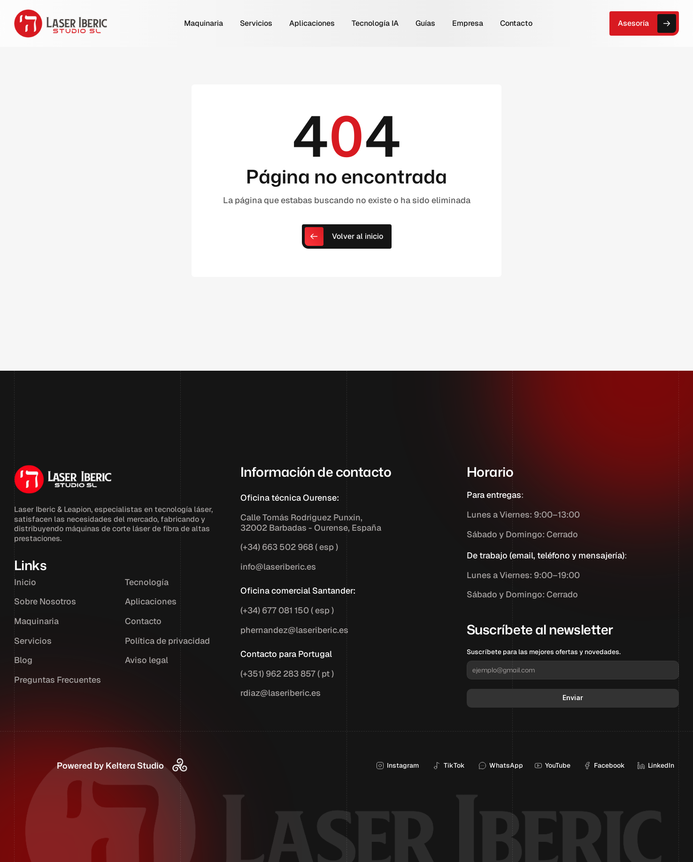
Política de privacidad (167, 640)
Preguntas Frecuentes (57, 679)
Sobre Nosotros (45, 601)
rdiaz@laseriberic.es (280, 692)
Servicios (33, 640)
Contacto (143, 621)
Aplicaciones (151, 601)
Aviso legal (146, 660)
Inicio (25, 582)
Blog (23, 660)
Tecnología (147, 582)
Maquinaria (36, 621)
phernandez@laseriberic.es (294, 630)
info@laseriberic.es (278, 566)
